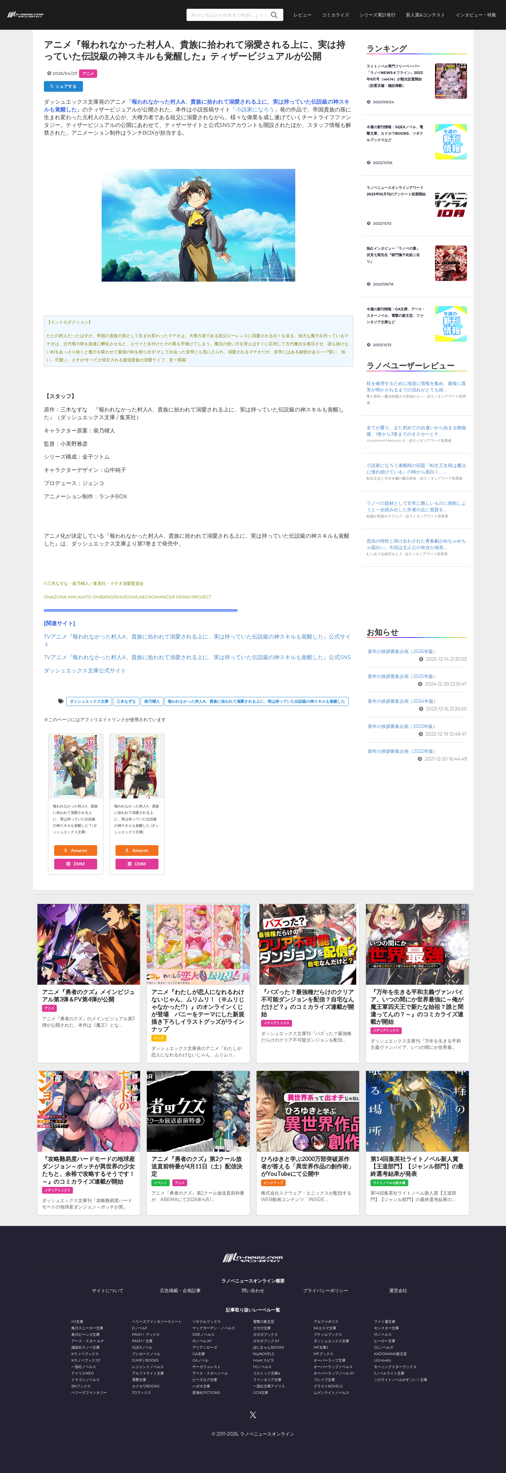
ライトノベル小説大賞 (389, 1183)
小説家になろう (255, 109)
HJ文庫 (77, 1321)
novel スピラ (263, 1360)
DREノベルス (203, 1334)
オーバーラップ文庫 (330, 1360)
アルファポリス (326, 1321)
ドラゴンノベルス (85, 1379)
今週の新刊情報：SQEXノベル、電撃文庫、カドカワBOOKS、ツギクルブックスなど (395, 133)
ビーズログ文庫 (204, 1379)
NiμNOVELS (263, 1354)
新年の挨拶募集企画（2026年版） (403, 651)
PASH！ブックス (146, 1334)
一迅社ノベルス (83, 1366)
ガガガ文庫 (262, 1328)
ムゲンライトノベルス (331, 1392)
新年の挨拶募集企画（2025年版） (402, 676)
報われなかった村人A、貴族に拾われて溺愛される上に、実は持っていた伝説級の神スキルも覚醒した (256, 701)
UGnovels (382, 1360)
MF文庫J (321, 1347)
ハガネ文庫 (201, 1386)
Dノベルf (139, 1328)
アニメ (88, 73)
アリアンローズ (204, 1347)
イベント (160, 1183)
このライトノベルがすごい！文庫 (400, 1379)
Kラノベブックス (85, 1354)
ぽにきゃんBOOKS (268, 1347)
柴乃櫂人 (152, 701)
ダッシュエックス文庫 (89, 701)
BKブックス (81, 1386)
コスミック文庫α (266, 1373)
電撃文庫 (139, 1379)
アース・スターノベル (210, 1373)
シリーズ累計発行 (377, 14)
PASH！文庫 (142, 1341)
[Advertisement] (417, 595)
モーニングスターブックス (395, 1366)
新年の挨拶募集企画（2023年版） (402, 726)
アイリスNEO (82, 1373)
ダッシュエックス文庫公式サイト (85, 670)
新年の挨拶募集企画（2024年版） (403, 701)
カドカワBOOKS (145, 1386)
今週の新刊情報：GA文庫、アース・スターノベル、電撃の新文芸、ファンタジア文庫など (396, 315)
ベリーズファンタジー (89, 1392)
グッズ (159, 1038)
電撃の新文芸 (263, 1321)
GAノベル (200, 1360)
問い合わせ (253, 1290)
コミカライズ (335, 14)
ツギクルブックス (206, 1321)
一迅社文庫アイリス (269, 1386)
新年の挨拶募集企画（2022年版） (402, 751)
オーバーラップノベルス (333, 1366)
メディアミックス (276, 1023)
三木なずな (126, 701)
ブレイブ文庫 (324, 1379)
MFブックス (323, 1354)
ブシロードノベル (146, 1354)
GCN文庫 (260, 1392)
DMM (75, 863)
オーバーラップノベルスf (334, 1373)
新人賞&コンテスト (425, 14)
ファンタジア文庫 (267, 1379)
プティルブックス (328, 1334)
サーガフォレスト (206, 1366)
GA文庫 (198, 1354)
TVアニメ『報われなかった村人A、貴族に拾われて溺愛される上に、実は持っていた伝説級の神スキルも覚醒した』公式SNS (197, 657)
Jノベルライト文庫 (389, 1373)
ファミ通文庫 (384, 1321)
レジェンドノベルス (148, 1366)
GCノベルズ (383, 1347)
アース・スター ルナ (87, 1341)
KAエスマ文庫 (325, 1328)
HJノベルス (262, 1366)
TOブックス (141, 1392)
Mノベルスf (201, 1341)
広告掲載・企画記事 (180, 1290)
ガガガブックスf (266, 1341)
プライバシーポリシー (325, 1290)
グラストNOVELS (328, 1386)
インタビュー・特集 (476, 14)
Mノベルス (383, 1334)
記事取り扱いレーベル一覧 (253, 1310)
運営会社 (398, 1290)
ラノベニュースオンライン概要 (253, 1281)
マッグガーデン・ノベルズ (213, 1328)
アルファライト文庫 (148, 1373)
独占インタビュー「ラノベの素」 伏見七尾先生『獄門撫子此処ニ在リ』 (395, 255)
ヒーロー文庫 (384, 1341)
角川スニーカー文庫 (87, 1328)
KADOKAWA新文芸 (390, 1354)
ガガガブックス (265, 1334)
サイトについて (108, 1290)
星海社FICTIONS (206, 1392)
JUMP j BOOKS (145, 1360)
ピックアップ (273, 1183)
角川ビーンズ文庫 (85, 1334)
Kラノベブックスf (85, 1360)
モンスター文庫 (386, 1328)
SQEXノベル (142, 1347)
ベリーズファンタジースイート (157, 1321)
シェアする (63, 86)
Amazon (75, 850)
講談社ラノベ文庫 (85, 1347)
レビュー (303, 14)
